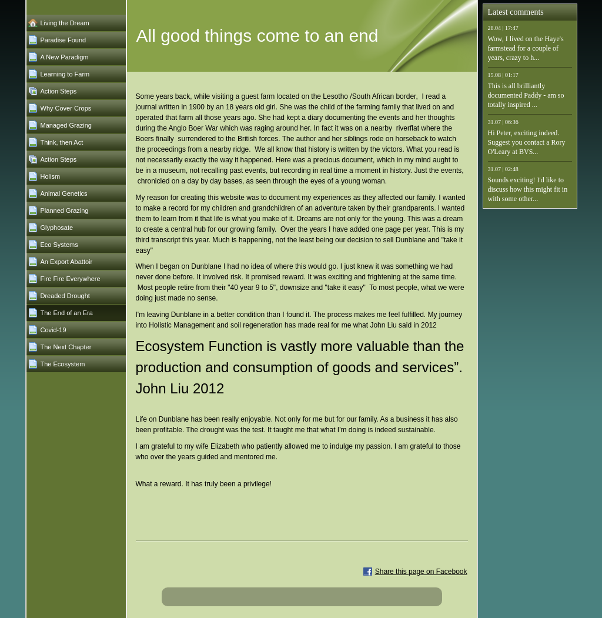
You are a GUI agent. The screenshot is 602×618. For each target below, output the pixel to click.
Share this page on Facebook (421, 571)
